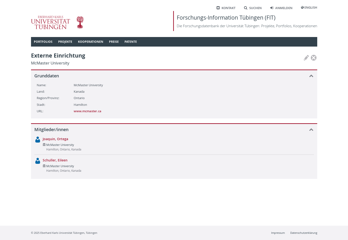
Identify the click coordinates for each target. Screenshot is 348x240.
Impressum (278, 233)
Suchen (253, 8)
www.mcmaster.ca (87, 111)
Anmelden (281, 8)
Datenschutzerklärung (303, 233)
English (310, 7)
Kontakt (226, 8)
